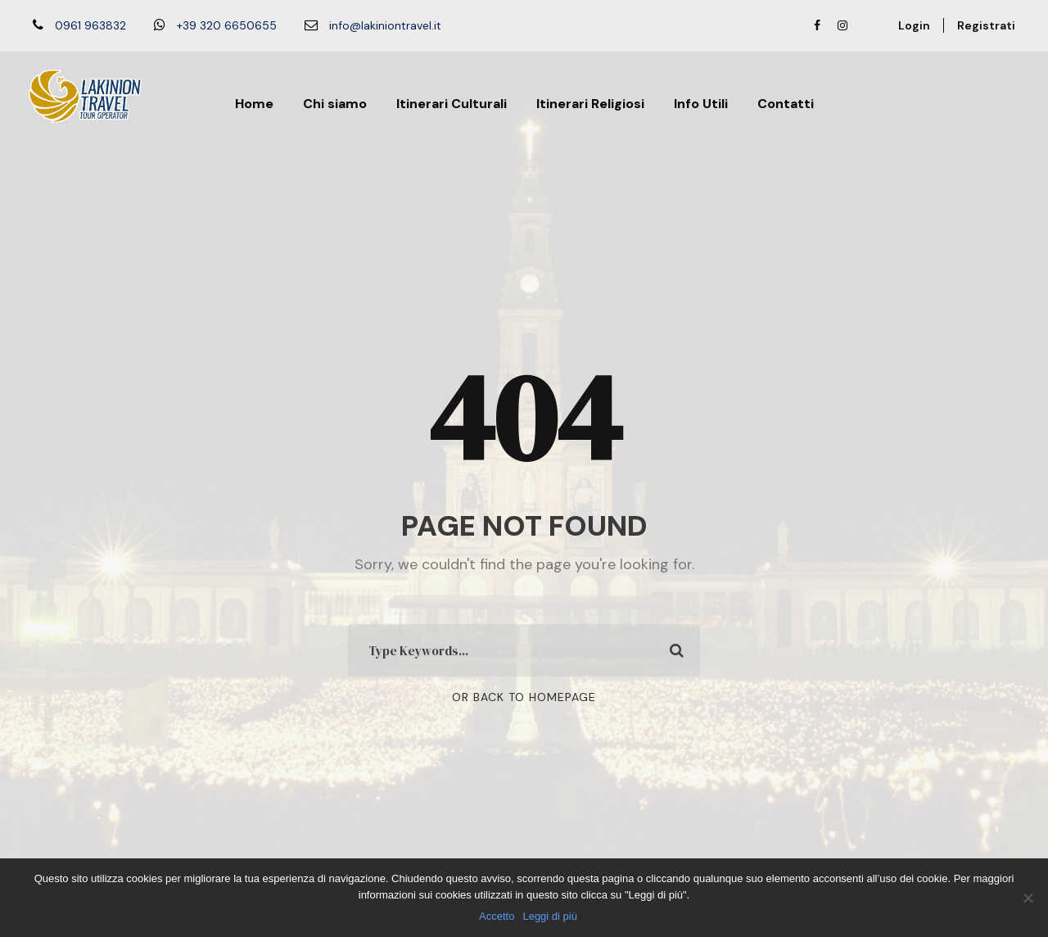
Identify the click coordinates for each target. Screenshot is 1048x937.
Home (254, 103)
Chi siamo (335, 103)
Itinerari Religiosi (590, 103)
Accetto (496, 916)
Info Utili (701, 103)
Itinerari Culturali (451, 103)
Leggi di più (549, 916)
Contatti (785, 103)
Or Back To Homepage (524, 697)
